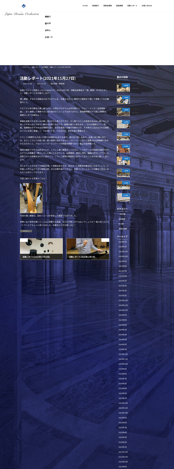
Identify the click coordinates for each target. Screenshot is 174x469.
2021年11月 (123, 425)
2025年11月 (123, 220)
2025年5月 (123, 249)
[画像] (31, 181)
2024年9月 (123, 283)
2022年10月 (123, 381)
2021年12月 (123, 420)
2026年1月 (123, 215)
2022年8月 (123, 391)
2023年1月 (123, 366)
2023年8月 (123, 342)
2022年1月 (123, 415)
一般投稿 (122, 182)
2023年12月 (123, 322)
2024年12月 (123, 269)
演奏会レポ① (137, 77)
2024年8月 (123, 288)
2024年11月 (123, 274)
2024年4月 (123, 303)
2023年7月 (123, 347)
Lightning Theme (86, 465)
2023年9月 (123, 337)
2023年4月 (123, 357)
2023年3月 (123, 362)
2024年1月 (123, 318)
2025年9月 (123, 230)
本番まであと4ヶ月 (139, 138)
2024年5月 (123, 298)
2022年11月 (123, 376)
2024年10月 (123, 278)
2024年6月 (123, 293)
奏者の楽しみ (137, 102)
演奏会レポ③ (137, 53)
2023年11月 (123, 327)
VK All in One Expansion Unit (102, 465)
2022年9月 (123, 386)
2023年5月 (123, 352)
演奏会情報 (123, 197)
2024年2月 (123, 313)
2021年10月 (123, 430)
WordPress (74, 465)
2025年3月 (123, 259)
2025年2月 (123, 264)
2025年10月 (123, 225)
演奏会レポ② (137, 65)
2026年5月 (123, 210)
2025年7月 (123, 239)
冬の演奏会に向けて (139, 150)
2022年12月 (123, 371)
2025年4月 (123, 254)
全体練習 (36, 199)
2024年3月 (123, 308)
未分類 (121, 192)
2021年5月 (123, 440)
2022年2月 (123, 411)
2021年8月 (123, 435)
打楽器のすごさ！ (138, 90)
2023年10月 (123, 332)
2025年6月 (123, 244)
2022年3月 (123, 406)
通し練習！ (136, 114)
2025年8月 (123, 234)
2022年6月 (123, 401)
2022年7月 (123, 396)
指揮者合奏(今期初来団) (141, 126)
